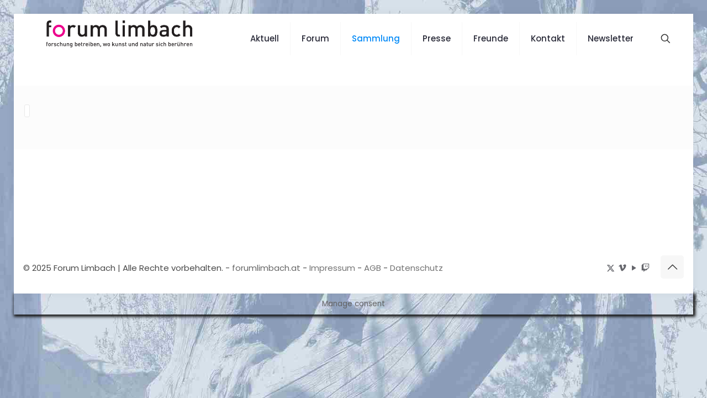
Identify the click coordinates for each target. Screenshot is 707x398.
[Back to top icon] (672, 266)
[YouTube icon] (634, 267)
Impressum (332, 267)
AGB (372, 267)
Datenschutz (416, 267)
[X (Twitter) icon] (610, 267)
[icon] (645, 267)
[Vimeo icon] (622, 267)
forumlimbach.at (266, 267)
